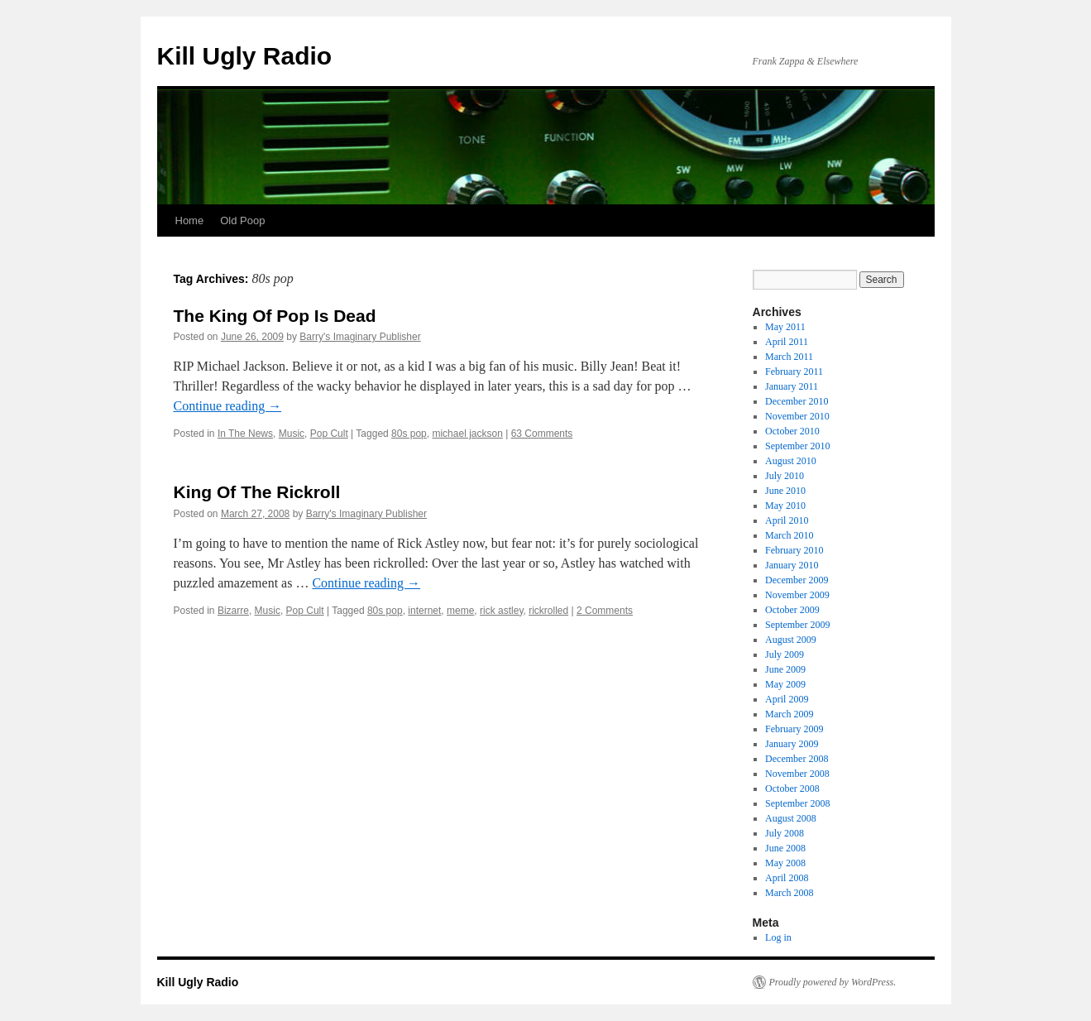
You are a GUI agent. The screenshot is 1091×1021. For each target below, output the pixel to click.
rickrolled (548, 610)
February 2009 (794, 729)
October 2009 (792, 610)
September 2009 (797, 624)
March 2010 (789, 535)
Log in (778, 937)
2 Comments (605, 610)
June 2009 (785, 669)
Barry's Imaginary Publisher (359, 337)
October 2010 (792, 431)
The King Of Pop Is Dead (275, 315)
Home (189, 220)
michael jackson (467, 433)
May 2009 (785, 684)
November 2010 (797, 416)
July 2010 (784, 476)
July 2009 (784, 654)
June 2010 (785, 490)
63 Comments (542, 433)
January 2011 (791, 386)
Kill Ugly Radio (245, 56)
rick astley (501, 610)
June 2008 (785, 848)
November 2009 (797, 595)
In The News (245, 433)
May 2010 (785, 505)
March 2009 (789, 714)
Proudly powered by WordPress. (833, 982)
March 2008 (789, 893)
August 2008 (790, 818)
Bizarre (233, 610)
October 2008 (792, 788)
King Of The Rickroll (257, 491)
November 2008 (797, 773)
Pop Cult (329, 433)
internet (424, 610)
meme (460, 610)
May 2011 (785, 327)
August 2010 (790, 461)
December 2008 (796, 759)
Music (291, 433)
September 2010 (797, 446)
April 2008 (786, 878)
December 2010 (796, 401)
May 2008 (785, 863)
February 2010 (794, 550)
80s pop (409, 433)
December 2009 (796, 580)
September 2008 (797, 803)
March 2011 (789, 356)
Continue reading (228, 406)
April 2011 (786, 342)
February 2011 (794, 371)
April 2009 (786, 699)
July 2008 (784, 833)
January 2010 (791, 565)
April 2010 (786, 520)
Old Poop (242, 220)
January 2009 (791, 744)
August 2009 (790, 639)
